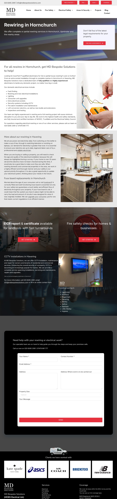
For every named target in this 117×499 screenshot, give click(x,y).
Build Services (46, 495)
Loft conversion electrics (17, 108)
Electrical (45, 489)
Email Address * (60, 365)
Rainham (65, 306)
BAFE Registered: (89, 496)
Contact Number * (81, 358)
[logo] (11, 8)
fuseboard (47, 182)
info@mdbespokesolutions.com (29, 3)
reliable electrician (24, 150)
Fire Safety (45, 491)
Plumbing (45, 493)
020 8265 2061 (9, 3)
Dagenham (66, 297)
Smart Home (46, 497)
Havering (65, 299)
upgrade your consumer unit (39, 197)
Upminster (66, 292)
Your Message (60, 403)
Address (38, 376)
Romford (65, 294)
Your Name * (38, 358)
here (100, 493)
